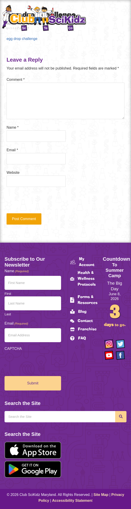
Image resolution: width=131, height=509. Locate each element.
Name (13, 127)
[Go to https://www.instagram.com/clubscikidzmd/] (109, 344)
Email (12, 150)
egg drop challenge (22, 39)
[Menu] (123, 18)
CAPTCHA (13, 349)
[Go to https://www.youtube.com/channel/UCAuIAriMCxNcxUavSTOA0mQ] (109, 355)
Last (8, 314)
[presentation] (37, 202)
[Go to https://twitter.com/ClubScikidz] (120, 344)
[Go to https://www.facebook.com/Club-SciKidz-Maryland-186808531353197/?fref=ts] (120, 355)
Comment (16, 79)
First (8, 293)
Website (13, 172)
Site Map (100, 495)
